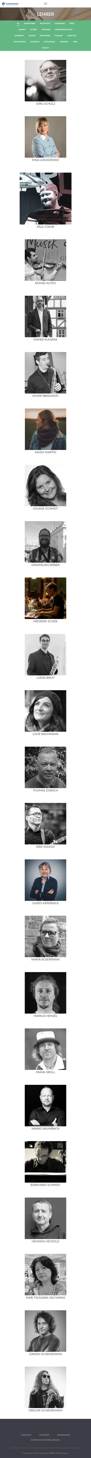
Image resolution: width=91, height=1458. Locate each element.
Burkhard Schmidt (45, 1184)
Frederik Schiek (45, 621)
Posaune (59, 35)
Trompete (64, 42)
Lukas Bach (45, 677)
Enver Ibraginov (45, 395)
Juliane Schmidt (45, 508)
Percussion (45, 35)
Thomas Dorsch (45, 790)
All (18, 23)
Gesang (22, 29)
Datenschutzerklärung (45, 1439)
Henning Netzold (45, 1241)
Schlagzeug (49, 42)
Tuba (75, 42)
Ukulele (45, 48)
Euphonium (60, 23)
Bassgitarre (29, 23)
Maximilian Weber (45, 565)
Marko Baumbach (45, 1128)
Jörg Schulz (45, 103)
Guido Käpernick (45, 903)
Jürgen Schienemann (45, 1354)
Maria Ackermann (45, 959)
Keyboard (46, 29)
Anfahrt (44, 1435)
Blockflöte (45, 23)
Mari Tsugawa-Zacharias (45, 1297)
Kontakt (26, 1435)
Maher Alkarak (45, 339)
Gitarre (33, 29)
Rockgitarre (19, 42)
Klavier (32, 35)
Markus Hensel (45, 1015)
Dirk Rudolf (45, 846)
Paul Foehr (45, 226)
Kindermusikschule (63, 29)
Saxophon (34, 42)
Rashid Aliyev (45, 283)
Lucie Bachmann (45, 734)
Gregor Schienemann (45, 1410)
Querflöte (71, 35)
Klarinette (19, 35)
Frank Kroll (45, 1072)
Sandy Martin (45, 452)
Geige (71, 23)
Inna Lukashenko (45, 160)
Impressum (63, 1435)
